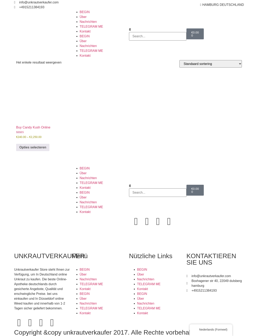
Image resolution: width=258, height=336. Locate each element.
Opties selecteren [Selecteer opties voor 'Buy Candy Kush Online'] (32, 147)
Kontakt (85, 31)
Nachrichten (88, 21)
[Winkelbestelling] (210, 64)
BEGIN (85, 12)
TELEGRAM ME (91, 26)
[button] (157, 29)
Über (83, 17)
